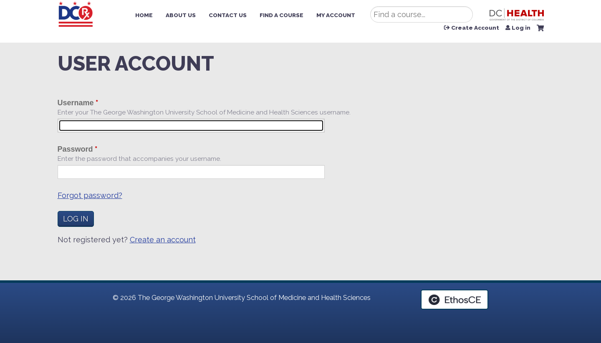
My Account (335, 15)
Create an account (163, 239)
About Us (181, 15)
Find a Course (281, 15)
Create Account (475, 28)
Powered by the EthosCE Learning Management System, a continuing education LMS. (454, 300)
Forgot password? (90, 195)
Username (76, 103)
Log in (521, 28)
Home (144, 15)
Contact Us (228, 15)
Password (75, 149)
